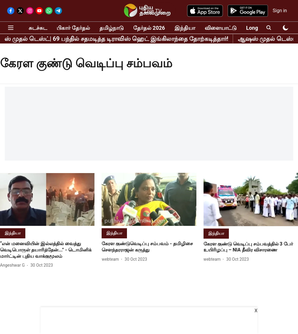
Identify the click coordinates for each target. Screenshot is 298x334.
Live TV (153, 11)
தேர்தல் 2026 (149, 28)
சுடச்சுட (38, 28)
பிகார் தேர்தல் (73, 28)
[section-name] (12, 233)
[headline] (47, 250)
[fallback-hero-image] (47, 199)
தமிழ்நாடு (112, 28)
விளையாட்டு (221, 28)
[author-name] (13, 265)
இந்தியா (185, 28)
